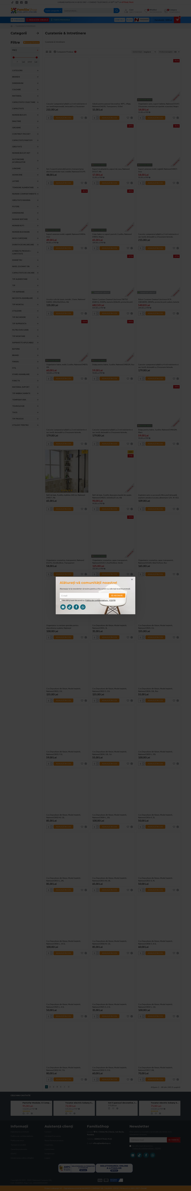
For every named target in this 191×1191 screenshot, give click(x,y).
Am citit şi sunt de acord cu (88, 600)
